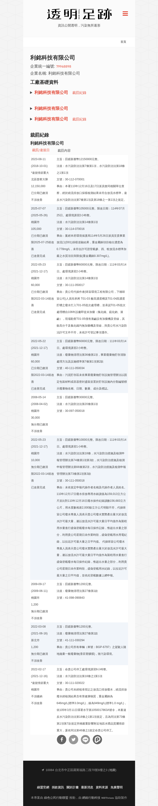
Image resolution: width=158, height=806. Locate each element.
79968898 (63, 66)
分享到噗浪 (97, 739)
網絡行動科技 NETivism (98, 798)
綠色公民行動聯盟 (56, 798)
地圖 (112, 770)
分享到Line (85, 739)
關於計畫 (72, 787)
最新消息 (87, 787)
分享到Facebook (61, 739)
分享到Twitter (73, 739)
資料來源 (102, 787)
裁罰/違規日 (41, 150)
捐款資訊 (58, 787)
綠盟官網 (43, 787)
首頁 (123, 42)
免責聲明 (116, 787)
